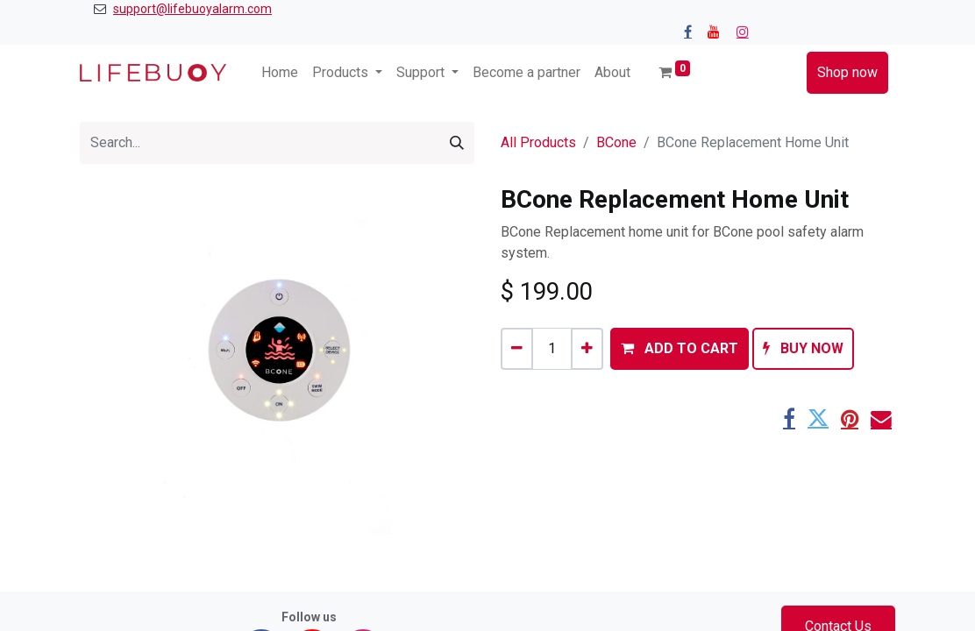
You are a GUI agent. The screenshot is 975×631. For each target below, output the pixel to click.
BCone (616, 142)
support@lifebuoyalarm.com (192, 9)
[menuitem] (279, 72)
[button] (679, 349)
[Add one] (587, 349)
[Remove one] (517, 349)
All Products (538, 142)
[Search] (456, 143)
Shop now (847, 72)
